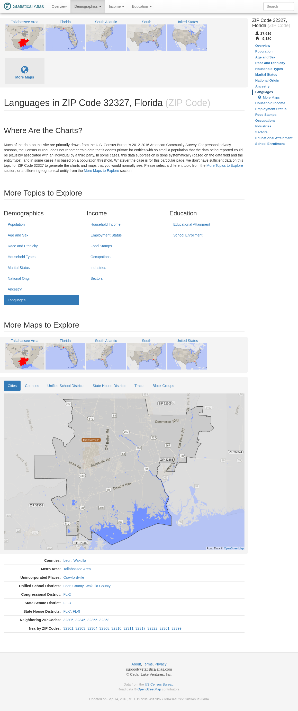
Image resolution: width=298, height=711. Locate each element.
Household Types (21, 257)
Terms (148, 664)
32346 (80, 620)
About (136, 664)
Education (141, 6)
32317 (141, 628)
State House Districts (109, 386)
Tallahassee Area (77, 569)
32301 (68, 628)
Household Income (106, 224)
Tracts (139, 386)
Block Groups (163, 386)
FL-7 (67, 611)
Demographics (87, 6)
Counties (32, 386)
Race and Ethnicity (23, 246)
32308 (105, 628)
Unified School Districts (65, 386)
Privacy (161, 664)
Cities (12, 386)
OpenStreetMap (149, 689)
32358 (105, 620)
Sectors (97, 278)
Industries (98, 268)
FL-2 (67, 594)
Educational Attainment (191, 224)
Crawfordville (73, 577)
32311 (128, 628)
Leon (67, 560)
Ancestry (15, 289)
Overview (59, 6)
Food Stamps (101, 246)
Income (116, 6)
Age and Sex (18, 235)
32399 (176, 628)
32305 (68, 620)
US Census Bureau (159, 684)
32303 (80, 628)
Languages (16, 300)
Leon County (73, 586)
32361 (164, 628)
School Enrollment (188, 235)
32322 (152, 628)
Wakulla (79, 560)
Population (16, 224)
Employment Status (106, 235)
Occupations (101, 257)
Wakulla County (98, 586)
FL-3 (67, 603)
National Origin (20, 278)
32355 (92, 620)
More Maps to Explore (101, 171)
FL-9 (76, 611)
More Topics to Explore (224, 165)
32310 (116, 628)
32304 (92, 628)
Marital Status (19, 268)
